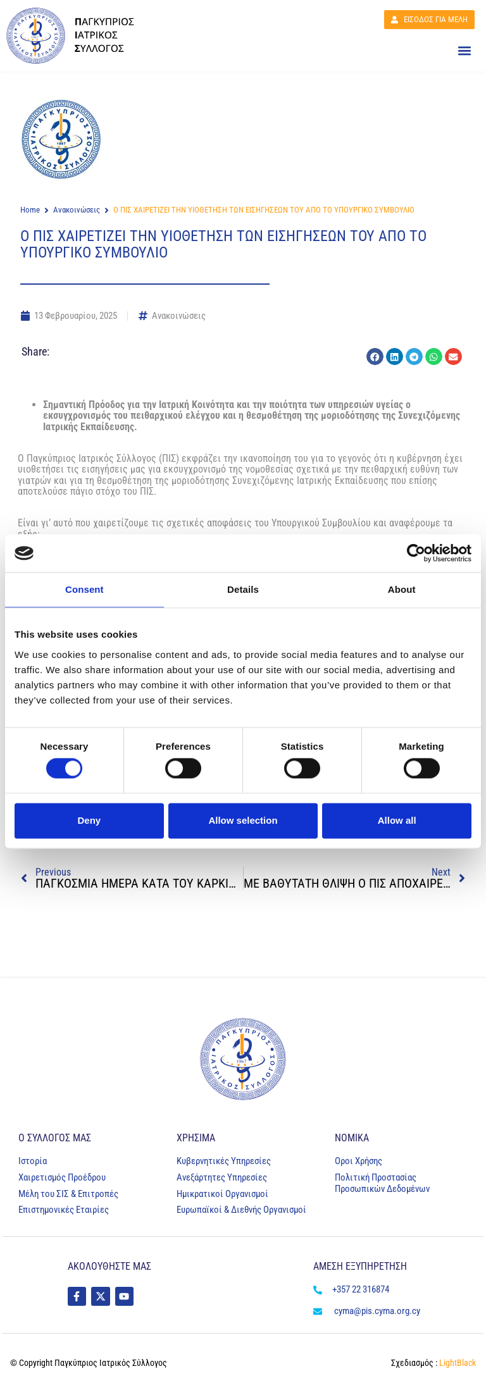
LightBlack (456, 1363)
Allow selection (242, 820)
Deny (89, 820)
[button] (464, 51)
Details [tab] (243, 589)
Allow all (397, 820)
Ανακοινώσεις (76, 209)
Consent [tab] (84, 589)
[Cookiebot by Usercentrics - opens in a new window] (416, 552)
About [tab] (402, 589)
